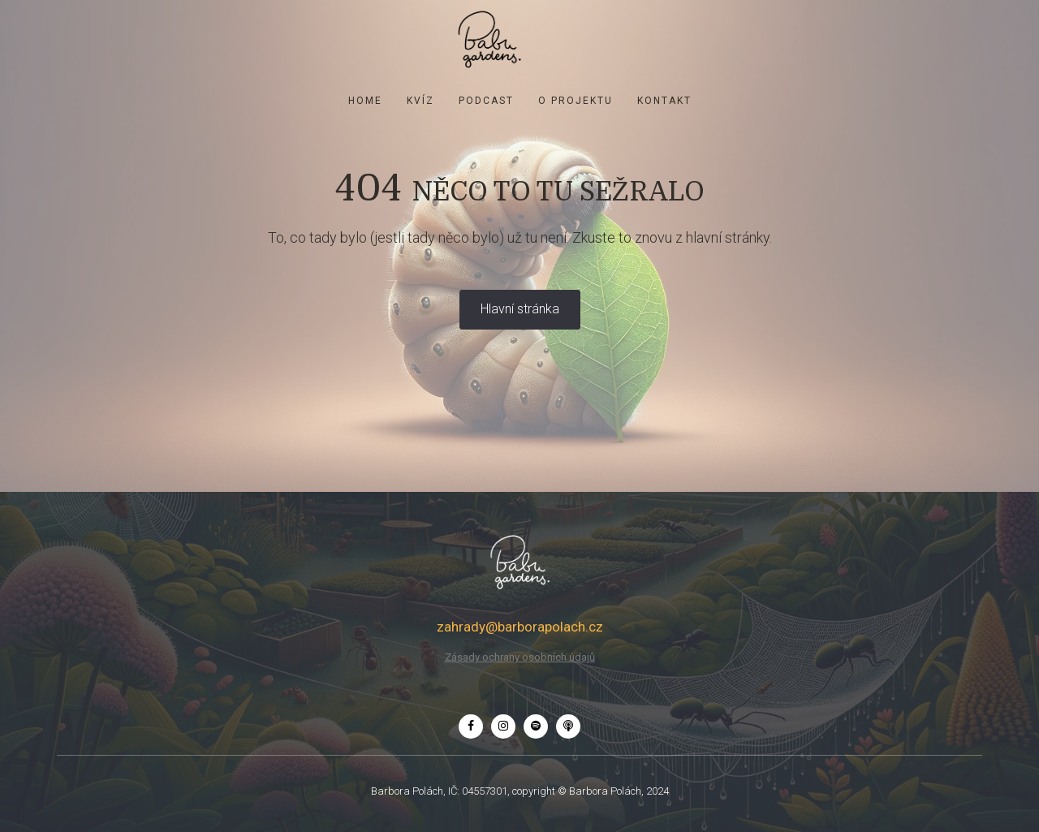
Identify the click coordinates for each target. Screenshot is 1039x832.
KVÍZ (420, 100)
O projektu (575, 100)
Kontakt (664, 100)
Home (365, 100)
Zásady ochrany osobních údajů (520, 657)
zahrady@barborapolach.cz (520, 627)
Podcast (486, 100)
